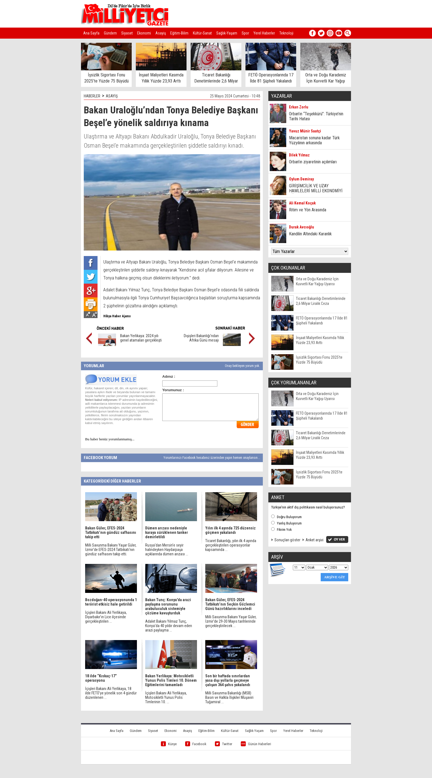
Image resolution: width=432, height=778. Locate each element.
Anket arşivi (314, 540)
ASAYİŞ (112, 96)
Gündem (110, 33)
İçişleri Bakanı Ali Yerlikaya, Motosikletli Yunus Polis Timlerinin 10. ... (166, 697)
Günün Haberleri (256, 744)
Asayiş (160, 33)
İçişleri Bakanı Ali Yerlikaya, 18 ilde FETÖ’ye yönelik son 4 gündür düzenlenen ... (111, 693)
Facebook (195, 744)
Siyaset (127, 33)
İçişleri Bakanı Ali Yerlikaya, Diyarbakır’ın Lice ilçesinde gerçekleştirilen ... (106, 617)
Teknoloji (286, 33)
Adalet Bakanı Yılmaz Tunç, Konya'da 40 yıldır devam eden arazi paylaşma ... (168, 625)
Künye (169, 744)
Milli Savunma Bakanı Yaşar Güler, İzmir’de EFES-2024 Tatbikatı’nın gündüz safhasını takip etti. (110, 549)
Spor (245, 33)
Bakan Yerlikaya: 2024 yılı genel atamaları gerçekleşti (141, 338)
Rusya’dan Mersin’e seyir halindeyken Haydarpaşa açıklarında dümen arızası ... (166, 549)
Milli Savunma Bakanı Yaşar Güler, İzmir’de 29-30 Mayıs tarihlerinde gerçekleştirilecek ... (230, 621)
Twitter (223, 744)
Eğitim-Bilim (179, 33)
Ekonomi (144, 33)
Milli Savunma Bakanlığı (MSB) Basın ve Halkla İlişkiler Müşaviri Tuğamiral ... (229, 697)
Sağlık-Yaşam (226, 33)
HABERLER (92, 96)
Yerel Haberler (264, 33)
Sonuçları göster (287, 540)
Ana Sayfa (91, 33)
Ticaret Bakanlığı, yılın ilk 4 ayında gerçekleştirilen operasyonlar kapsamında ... (230, 545)
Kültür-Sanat (202, 33)
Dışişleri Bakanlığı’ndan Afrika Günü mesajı (201, 338)
